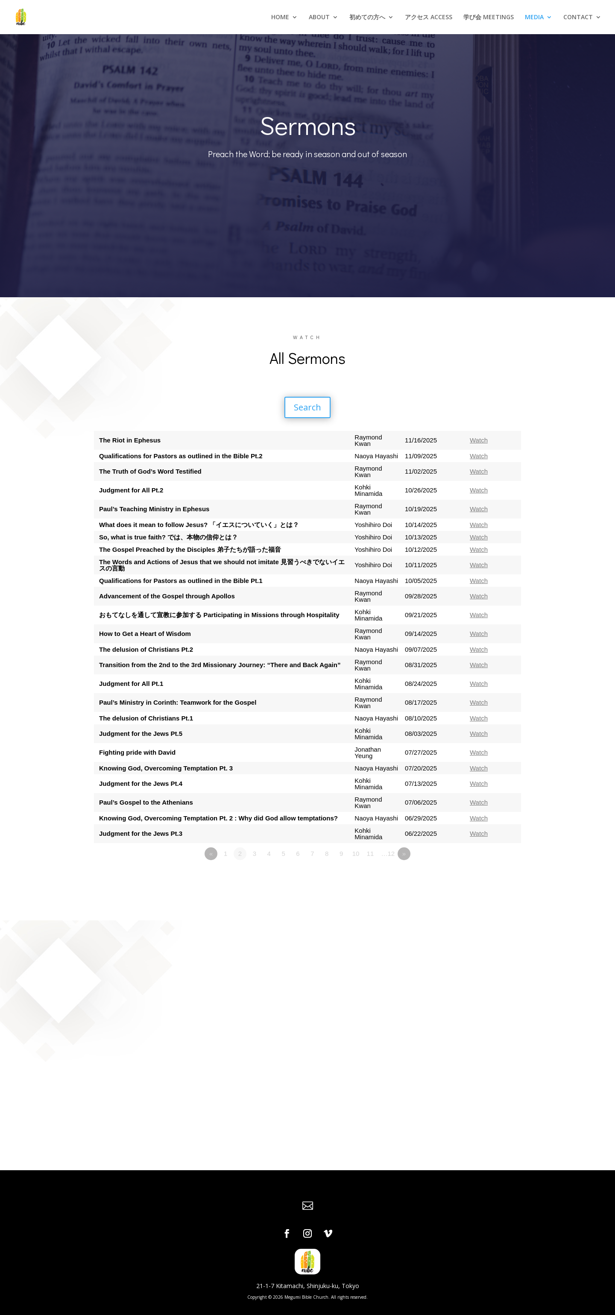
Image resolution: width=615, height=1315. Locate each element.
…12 (388, 853)
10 (356, 853)
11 (370, 853)
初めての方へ (367, 17)
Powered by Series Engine (489, 877)
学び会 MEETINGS (488, 17)
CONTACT (578, 17)
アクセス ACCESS (428, 17)
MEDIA (534, 17)
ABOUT (319, 17)
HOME (280, 17)
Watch (479, 440)
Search (307, 407)
